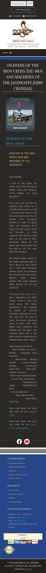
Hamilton (23, 535)
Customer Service (16, 463)
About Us (12, 471)
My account (13, 490)
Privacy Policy (14, 478)
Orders (11, 498)
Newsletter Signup (17, 467)
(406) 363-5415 (23, 41)
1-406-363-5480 (18, 521)
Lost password (15, 502)
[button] (5, 52)
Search (29, 3)
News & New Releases (23, 10)
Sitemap (28, 569)
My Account (14, 16)
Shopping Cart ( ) (30, 16)
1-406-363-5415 (21, 517)
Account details (15, 494)
